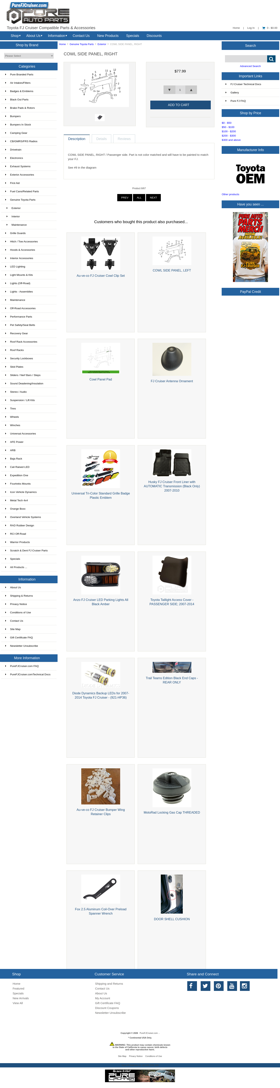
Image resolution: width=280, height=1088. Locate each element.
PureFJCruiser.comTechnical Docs (28, 674)
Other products (230, 194)
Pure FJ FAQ (236, 100)
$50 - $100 (228, 127)
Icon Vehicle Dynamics (21, 492)
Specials (132, 36)
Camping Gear (16, 132)
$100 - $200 (229, 131)
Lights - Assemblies (19, 291)
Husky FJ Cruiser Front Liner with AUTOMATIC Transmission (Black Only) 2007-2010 (172, 486)
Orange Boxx (15, 508)
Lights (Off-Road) (17, 283)
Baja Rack (13, 458)
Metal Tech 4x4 (16, 500)
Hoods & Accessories (20, 249)
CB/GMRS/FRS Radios (21, 141)
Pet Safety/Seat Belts (20, 325)
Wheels (12, 416)
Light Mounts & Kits (19, 274)
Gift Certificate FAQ (19, 637)
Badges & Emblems (19, 91)
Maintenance (16, 224)
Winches (12, 425)
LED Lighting (15, 266)
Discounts (154, 36)
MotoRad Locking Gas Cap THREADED (172, 812)
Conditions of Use (18, 612)
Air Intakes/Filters (18, 82)
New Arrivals (21, 998)
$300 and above (231, 139)
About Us (33, 36)
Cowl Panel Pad (100, 379)
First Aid (12, 183)
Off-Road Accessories (20, 308)
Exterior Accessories (19, 174)
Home (236, 27)
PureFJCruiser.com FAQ (22, 666)
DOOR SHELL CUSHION (172, 919)
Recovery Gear (16, 333)
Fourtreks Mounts (18, 483)
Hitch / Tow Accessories (21, 241)
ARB (10, 450)
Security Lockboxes (19, 358)
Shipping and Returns (109, 983)
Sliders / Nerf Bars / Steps (22, 375)
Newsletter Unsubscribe (21, 645)
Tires (10, 408)
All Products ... (16, 567)
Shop (15, 36)
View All (18, 1003)
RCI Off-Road (15, 533)
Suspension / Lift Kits (20, 400)
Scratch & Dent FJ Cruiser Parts (26, 550)
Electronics (14, 158)
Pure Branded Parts (19, 74)
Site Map (13, 629)
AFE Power (14, 441)
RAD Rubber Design (19, 525)
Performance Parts (18, 316)
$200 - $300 (229, 135)
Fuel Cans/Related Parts (22, 191)
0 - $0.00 (269, 27)
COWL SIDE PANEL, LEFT (172, 270)
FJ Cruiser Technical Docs (243, 84)
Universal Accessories (20, 433)
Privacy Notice (16, 604)
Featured (18, 988)
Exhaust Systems (18, 166)
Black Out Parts (16, 99)
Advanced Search (250, 66)
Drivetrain (13, 149)
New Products (108, 36)
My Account (102, 998)
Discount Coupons (107, 1008)
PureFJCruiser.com (149, 1033)
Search (250, 45)
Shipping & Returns (19, 595)
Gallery (232, 92)
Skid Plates (14, 366)
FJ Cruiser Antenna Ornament (172, 381)
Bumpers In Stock (18, 124)
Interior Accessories (19, 258)
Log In (251, 27)
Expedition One (16, 475)
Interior (12, 216)
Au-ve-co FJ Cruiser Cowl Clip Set (101, 275)
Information (56, 36)
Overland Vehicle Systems (23, 517)
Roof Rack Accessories (21, 341)
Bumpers (13, 116)
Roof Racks (14, 350)
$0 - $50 (226, 122)
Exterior (102, 44)
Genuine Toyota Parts (82, 44)
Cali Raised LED (17, 467)
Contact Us (81, 36)
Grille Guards (15, 233)
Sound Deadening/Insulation (24, 383)
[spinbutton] (180, 89)
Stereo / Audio (16, 391)
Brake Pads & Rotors (20, 107)
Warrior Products (17, 542)
